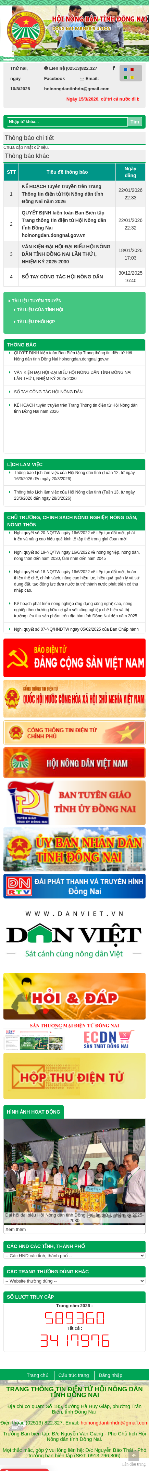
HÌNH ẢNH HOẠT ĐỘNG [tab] (33, 1112)
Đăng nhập (110, 1375)
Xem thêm (15, 1229)
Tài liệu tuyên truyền (37, 301)
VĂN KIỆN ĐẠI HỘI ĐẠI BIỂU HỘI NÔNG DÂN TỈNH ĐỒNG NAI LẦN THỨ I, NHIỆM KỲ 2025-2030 (66, 254)
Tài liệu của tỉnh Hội (40, 309)
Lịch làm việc (24, 464)
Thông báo (22, 344)
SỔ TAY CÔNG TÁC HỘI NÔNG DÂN (62, 276)
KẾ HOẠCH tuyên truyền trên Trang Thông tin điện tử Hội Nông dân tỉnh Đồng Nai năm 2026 (62, 194)
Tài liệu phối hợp (36, 321)
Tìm (135, 121)
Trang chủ (38, 1375)
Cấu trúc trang (74, 1375)
